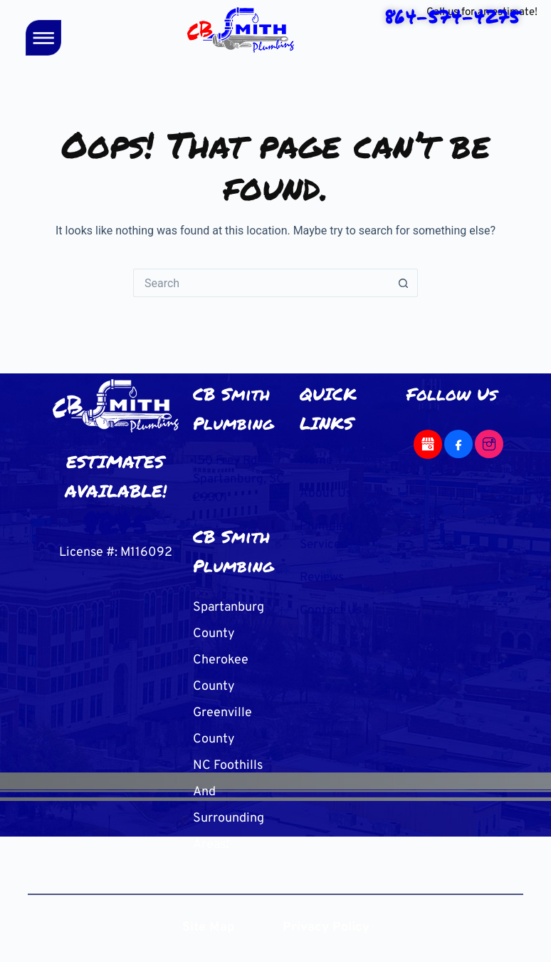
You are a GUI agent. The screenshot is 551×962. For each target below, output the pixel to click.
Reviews (323, 575)
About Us (326, 493)
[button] (44, 40)
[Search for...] (261, 283)
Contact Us (331, 607)
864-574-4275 (115, 520)
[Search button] (403, 283)
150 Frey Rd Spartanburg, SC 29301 (230, 478)
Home (317, 460)
